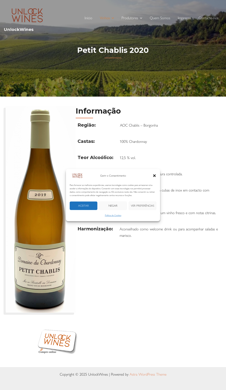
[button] (154, 176)
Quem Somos (160, 17)
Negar (113, 205)
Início (88, 17)
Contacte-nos (208, 17)
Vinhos (107, 17)
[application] (112, 17)
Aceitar (83, 205)
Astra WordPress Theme (148, 374)
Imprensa (184, 17)
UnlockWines (19, 29)
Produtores (131, 17)
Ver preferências (142, 205)
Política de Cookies (113, 215)
